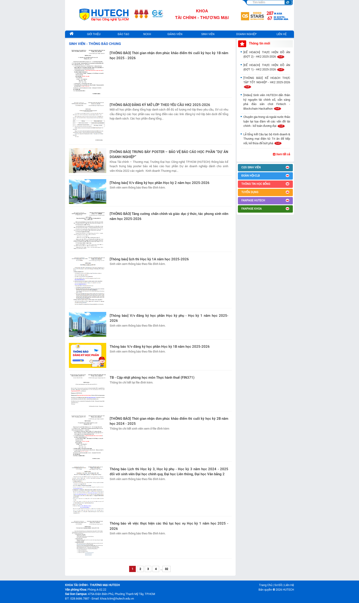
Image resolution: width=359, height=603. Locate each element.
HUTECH (288, 589)
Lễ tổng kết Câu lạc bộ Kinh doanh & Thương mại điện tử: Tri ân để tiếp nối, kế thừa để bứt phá (266, 139)
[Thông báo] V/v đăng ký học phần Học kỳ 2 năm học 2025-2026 (159, 183)
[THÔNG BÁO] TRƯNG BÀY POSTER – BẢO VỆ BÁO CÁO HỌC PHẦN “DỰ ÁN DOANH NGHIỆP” (169, 154)
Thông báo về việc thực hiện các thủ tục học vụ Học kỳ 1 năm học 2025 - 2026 (169, 526)
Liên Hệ (289, 585)
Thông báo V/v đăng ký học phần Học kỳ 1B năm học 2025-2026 (160, 347)
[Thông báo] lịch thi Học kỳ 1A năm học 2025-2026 (149, 259)
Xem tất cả (281, 154)
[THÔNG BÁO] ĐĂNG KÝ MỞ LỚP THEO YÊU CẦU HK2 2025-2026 (160, 105)
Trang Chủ (265, 585)
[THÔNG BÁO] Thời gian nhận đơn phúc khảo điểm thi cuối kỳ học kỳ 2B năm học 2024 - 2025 (169, 421)
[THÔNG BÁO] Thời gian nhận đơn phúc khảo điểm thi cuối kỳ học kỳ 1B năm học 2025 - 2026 (169, 55)
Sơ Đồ (278, 585)
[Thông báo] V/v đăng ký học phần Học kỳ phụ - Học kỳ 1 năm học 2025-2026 (169, 318)
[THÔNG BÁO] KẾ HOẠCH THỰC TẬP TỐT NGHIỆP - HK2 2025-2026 (266, 82)
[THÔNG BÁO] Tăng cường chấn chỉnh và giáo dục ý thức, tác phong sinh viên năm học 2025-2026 (169, 216)
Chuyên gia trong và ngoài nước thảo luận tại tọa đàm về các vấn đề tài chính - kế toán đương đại (266, 121)
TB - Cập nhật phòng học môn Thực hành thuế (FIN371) (152, 377)
